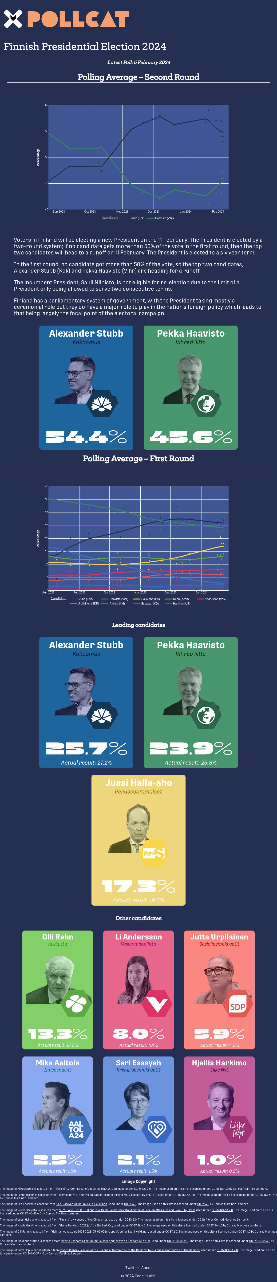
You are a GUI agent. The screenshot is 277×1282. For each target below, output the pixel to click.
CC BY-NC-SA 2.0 (184, 1195)
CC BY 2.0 (131, 1219)
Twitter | (132, 1268)
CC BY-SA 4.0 (137, 1225)
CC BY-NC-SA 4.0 (30, 1213)
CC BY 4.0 (130, 1204)
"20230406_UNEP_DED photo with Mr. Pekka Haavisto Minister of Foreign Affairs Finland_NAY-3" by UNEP (127, 1210)
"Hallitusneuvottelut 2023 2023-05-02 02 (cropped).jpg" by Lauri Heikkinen (99, 1231)
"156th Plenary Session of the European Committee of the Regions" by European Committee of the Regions (130, 1250)
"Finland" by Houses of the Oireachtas (83, 1219)
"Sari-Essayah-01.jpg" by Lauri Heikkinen (81, 1204)
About (146, 1268)
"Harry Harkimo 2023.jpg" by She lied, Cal (85, 1225)
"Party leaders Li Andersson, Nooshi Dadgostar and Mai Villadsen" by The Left (107, 1195)
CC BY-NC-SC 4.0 (266, 1195)
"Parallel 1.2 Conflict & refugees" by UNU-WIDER (86, 1188)
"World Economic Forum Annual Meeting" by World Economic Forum (105, 1241)
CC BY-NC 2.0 (142, 1188)
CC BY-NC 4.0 (220, 1188)
